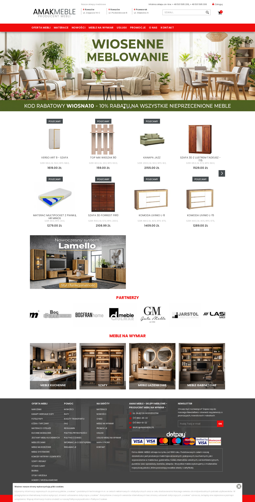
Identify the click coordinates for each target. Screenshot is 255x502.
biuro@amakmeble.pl (143, 427)
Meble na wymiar (101, 27)
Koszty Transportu (74, 418)
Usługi (122, 27)
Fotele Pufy (37, 418)
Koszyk (221, 12)
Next (222, 173)
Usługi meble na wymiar (109, 437)
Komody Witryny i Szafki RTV (46, 456)
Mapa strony (103, 442)
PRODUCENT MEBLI (54, 12)
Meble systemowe (41, 451)
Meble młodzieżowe (41, 447)
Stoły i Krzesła (39, 475)
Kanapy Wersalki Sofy (43, 414)
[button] (3, 71)
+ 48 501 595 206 (180, 4)
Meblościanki (38, 442)
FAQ (66, 423)
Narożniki (36, 409)
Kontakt (167, 27)
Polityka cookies (72, 437)
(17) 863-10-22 (140, 422)
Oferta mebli (41, 27)
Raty (66, 414)
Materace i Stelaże (41, 428)
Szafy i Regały (39, 461)
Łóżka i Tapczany (40, 423)
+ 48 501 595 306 (198, 4)
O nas (153, 27)
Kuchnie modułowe (41, 433)
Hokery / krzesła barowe (45, 480)
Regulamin (69, 428)
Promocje (138, 27)
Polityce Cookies (99, 499)
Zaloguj (217, 4)
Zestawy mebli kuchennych (46, 437)
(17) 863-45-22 (140, 418)
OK (220, 423)
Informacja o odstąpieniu (77, 442)
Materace (61, 27)
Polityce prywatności (79, 499)
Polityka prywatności (75, 433)
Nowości (78, 27)
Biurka (35, 470)
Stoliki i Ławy (38, 466)
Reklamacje (70, 447)
